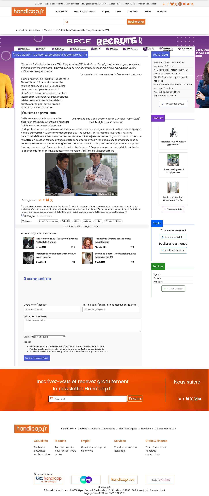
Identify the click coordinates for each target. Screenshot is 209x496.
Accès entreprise (172, 250)
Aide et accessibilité (54, 4)
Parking (157, 278)
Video (76, 221)
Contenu (39, 4)
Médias (98, 221)
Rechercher (136, 22)
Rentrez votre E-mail (36, 398)
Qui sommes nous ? (165, 428)
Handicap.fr (118, 490)
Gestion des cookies (147, 4)
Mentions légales (128, 428)
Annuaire (158, 281)
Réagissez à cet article (39, 216)
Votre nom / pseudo (35, 304)
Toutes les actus (172, 103)
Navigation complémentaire (94, 4)
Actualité (66, 221)
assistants (99, 349)
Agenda (157, 274)
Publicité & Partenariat (103, 428)
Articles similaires (113, 221)
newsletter (71, 388)
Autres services (116, 4)
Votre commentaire (35, 316)
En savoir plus (173, 288)
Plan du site (130, 4)
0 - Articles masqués (48, 221)
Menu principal (72, 4)
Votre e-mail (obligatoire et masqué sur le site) (109, 304)
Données (146, 428)
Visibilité (28, 336)
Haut (162, 490)
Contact (82, 428)
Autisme (87, 221)
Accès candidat (171, 237)
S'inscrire (134, 398)
